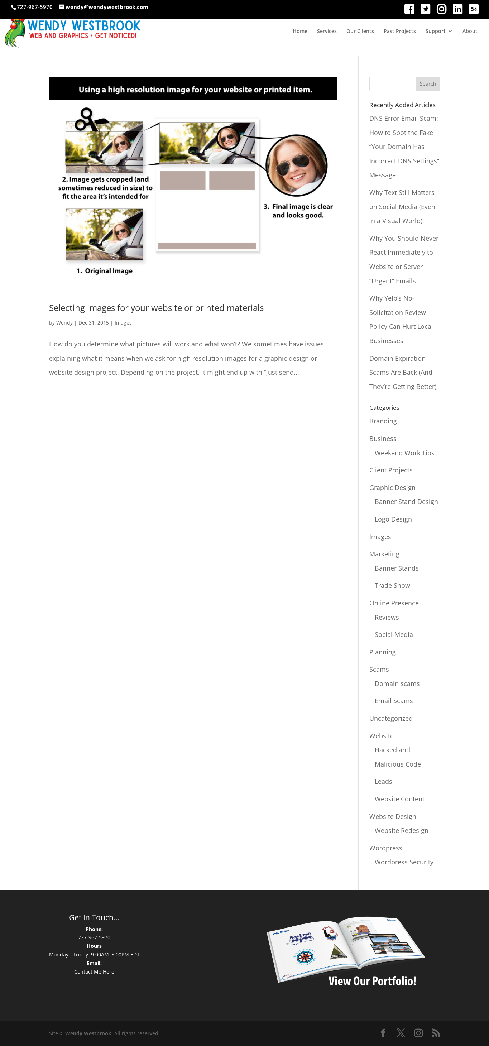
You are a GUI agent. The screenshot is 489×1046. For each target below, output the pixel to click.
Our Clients (360, 31)
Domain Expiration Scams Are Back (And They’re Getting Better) (402, 372)
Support (436, 31)
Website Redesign (401, 830)
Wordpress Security (404, 862)
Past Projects (400, 31)
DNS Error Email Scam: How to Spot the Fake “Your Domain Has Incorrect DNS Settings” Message (404, 146)
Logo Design (393, 519)
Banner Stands (397, 568)
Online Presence (394, 603)
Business (383, 438)
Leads (383, 781)
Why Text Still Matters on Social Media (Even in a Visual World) (402, 206)
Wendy (64, 322)
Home (300, 31)
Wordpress (385, 848)
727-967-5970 (94, 937)
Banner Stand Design (406, 501)
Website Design (392, 816)
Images (123, 322)
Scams (379, 669)
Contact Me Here (94, 971)
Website (381, 735)
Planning (382, 652)
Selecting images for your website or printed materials (156, 307)
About (470, 31)
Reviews (387, 617)
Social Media (394, 634)
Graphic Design (392, 487)
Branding (383, 421)
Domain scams (397, 683)
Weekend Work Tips (405, 452)
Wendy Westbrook (88, 1033)
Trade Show (392, 585)
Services (327, 31)
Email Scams (394, 700)
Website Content (400, 799)
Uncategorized (391, 718)
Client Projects (391, 470)
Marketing (384, 554)
